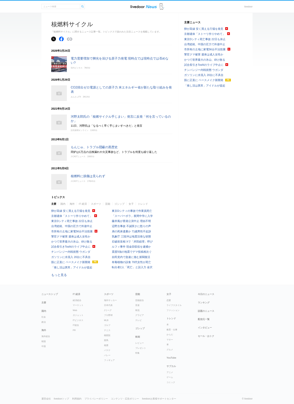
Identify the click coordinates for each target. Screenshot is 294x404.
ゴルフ (107, 325)
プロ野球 (108, 315)
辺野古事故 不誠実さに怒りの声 (131, 226)
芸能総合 (139, 300)
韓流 (137, 310)
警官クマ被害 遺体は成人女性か (70, 236)
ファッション (173, 310)
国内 (62, 203)
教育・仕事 (172, 329)
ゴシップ (119, 203)
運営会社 (46, 398)
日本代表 (108, 305)
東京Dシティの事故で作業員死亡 (132, 210)
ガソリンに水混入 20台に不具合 (71, 257)
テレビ (138, 320)
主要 (53, 203)
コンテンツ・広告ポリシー (125, 398)
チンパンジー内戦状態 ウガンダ (70, 251)
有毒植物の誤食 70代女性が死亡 (131, 262)
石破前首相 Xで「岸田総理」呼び (132, 241)
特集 (137, 353)
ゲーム (170, 377)
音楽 (137, 305)
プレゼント (140, 348)
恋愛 (169, 300)
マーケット (78, 305)
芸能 (107, 203)
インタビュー (205, 327)
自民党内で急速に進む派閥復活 (131, 257)
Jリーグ (108, 310)
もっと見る (59, 275)
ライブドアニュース (144, 6)
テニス (107, 330)
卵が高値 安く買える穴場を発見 (70, 210)
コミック (171, 382)
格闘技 (107, 335)
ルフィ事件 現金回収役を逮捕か (131, 246)
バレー (107, 355)
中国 (43, 346)
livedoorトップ (61, 398)
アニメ (170, 372)
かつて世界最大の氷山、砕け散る (71, 241)
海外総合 (45, 336)
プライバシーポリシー (96, 398)
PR (74, 330)
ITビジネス (78, 320)
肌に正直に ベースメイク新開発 (70, 262)
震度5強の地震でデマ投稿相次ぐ (132, 251)
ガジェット (78, 315)
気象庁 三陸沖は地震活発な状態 (131, 236)
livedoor (248, 6)
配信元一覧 (204, 319)
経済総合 (77, 300)
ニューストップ (49, 294)
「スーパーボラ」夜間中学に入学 (132, 215)
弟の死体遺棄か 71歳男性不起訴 (131, 231)
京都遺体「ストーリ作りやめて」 (71, 215)
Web (75, 310)
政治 (43, 322)
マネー (170, 339)
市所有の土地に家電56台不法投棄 (72, 231)
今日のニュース (206, 294)
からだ (170, 334)
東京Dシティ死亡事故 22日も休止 (72, 221)
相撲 (106, 345)
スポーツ (96, 203)
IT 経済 (83, 203)
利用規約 (77, 398)
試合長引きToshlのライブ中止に (71, 246)
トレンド (143, 203)
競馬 (106, 340)
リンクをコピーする (69, 39)
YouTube (171, 357)
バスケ (107, 350)
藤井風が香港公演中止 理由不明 (131, 221)
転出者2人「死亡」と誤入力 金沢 (132, 267)
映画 (137, 336)
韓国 (43, 341)
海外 (72, 203)
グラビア (139, 315)
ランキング (204, 302)
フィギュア (109, 360)
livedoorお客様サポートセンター (159, 398)
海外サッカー (110, 300)
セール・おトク (206, 336)
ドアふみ (161, 6)
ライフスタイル (174, 305)
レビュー (139, 343)
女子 (131, 203)
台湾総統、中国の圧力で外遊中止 (71, 226)
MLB (106, 320)
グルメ (170, 349)
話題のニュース (206, 311)
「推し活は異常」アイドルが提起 (71, 267)
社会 (43, 317)
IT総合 (76, 325)
